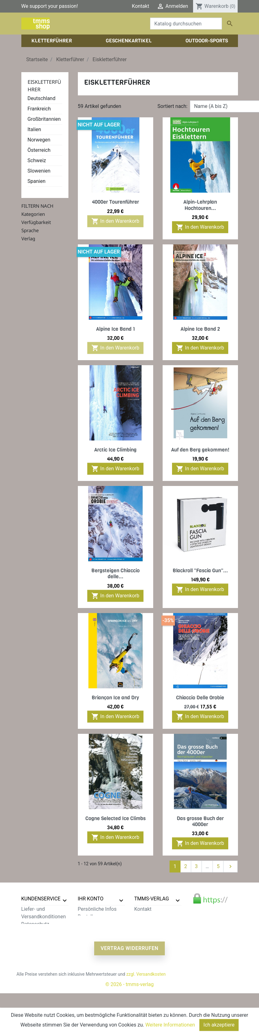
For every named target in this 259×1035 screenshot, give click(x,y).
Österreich (39, 150)
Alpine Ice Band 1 (115, 329)
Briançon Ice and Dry (115, 697)
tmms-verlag (151, 899)
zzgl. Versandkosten (146, 1015)
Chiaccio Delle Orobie (200, 697)
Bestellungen (92, 917)
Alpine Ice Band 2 (200, 329)
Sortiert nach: (173, 106)
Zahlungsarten (37, 932)
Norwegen (39, 140)
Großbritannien (44, 119)
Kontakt (140, 6)
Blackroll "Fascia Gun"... (200, 570)
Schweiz (37, 160)
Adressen (88, 932)
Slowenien (39, 171)
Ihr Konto (91, 899)
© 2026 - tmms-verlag (129, 1026)
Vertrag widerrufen (129, 990)
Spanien (37, 181)
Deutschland (42, 98)
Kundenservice (41, 899)
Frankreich (39, 109)
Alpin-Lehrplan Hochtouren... (200, 205)
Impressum (147, 924)
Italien (34, 129)
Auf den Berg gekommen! (200, 449)
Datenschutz (35, 924)
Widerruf (30, 939)
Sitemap (30, 962)
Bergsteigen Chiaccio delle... (115, 573)
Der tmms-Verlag (153, 917)
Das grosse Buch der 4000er (200, 821)
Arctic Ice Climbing (115, 449)
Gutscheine (90, 939)
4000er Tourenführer (115, 202)
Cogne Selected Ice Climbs (115, 818)
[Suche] (186, 23)
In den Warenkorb (115, 221)
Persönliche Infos (97, 909)
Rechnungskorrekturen (103, 924)
